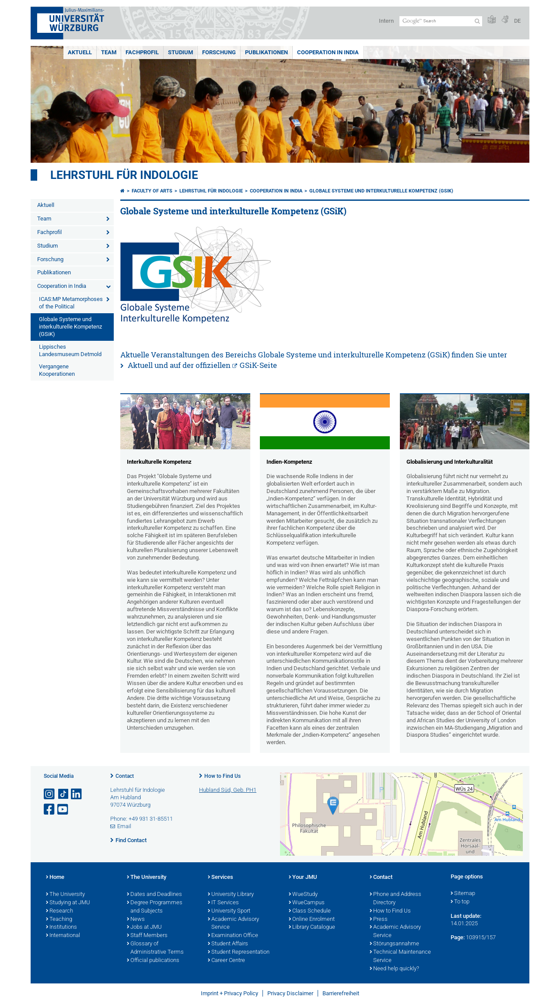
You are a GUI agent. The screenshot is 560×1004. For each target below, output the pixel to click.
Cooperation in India (328, 52)
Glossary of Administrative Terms (155, 948)
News (136, 920)
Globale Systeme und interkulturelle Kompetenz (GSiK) (70, 326)
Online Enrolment (312, 920)
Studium (180, 52)
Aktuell (80, 52)
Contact (125, 776)
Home (55, 878)
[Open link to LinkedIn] (77, 794)
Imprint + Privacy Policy (229, 993)
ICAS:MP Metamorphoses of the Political (71, 303)
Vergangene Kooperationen (57, 370)
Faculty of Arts (152, 191)
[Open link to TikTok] (63, 794)
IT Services (223, 903)
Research (59, 911)
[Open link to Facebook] (50, 809)
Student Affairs (228, 944)
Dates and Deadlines (154, 895)
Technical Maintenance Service (400, 956)
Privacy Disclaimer (290, 993)
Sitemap (463, 894)
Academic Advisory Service (233, 924)
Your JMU (303, 878)
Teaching (59, 920)
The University (65, 895)
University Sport (229, 911)
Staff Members (147, 936)
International (63, 936)
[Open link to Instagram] (50, 794)
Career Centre (226, 961)
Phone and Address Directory (395, 899)
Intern (386, 20)
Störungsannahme (394, 944)
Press (379, 920)
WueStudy (303, 895)
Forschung (219, 52)
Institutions (61, 927)
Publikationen (266, 52)
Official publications (153, 961)
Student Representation (239, 952)
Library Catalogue (312, 927)
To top (460, 902)
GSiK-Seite (258, 365)
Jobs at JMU (144, 927)
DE (517, 20)
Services (220, 878)
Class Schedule (310, 911)
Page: (458, 937)
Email (124, 826)
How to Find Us (222, 776)
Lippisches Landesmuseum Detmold (70, 350)
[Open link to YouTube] (63, 809)
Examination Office (233, 936)
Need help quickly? (394, 969)
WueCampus (307, 903)
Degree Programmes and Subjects (154, 907)
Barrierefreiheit (340, 993)
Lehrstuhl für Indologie (124, 175)
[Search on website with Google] (440, 21)
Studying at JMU (68, 903)
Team (108, 52)
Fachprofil (142, 52)
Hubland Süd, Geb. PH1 (227, 790)
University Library (231, 895)
